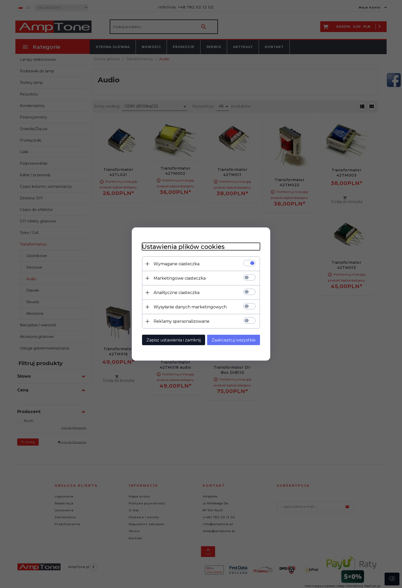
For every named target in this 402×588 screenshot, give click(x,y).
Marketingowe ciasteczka (180, 278)
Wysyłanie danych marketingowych (190, 307)
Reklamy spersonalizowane (181, 321)
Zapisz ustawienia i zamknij (173, 340)
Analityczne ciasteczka (176, 292)
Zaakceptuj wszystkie (234, 340)
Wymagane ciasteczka (176, 263)
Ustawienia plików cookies (183, 246)
